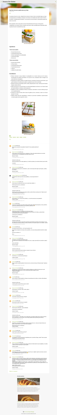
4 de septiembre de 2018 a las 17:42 (18, 347)
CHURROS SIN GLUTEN (20, 401)
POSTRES (24, 137)
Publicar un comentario (13, 371)
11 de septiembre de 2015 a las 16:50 (18, 217)
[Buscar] (16, 2)
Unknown (13, 261)
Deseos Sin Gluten (9, 1)
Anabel (13, 276)
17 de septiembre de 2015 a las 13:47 (18, 246)
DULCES (11, 137)
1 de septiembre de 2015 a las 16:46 (18, 187)
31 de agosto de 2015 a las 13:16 (18, 164)
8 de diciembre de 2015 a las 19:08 (18, 292)
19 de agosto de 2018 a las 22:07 (18, 333)
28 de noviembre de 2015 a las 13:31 (18, 279)
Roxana (13, 203)
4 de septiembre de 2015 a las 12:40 (18, 194)
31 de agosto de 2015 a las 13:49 (18, 172)
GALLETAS (14, 137)
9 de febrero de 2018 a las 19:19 (17, 327)
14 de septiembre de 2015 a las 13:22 (18, 235)
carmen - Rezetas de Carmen (17, 175)
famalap (13, 226)
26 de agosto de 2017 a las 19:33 (18, 303)
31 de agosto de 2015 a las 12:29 (18, 157)
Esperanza (14, 295)
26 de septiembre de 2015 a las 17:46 (18, 258)
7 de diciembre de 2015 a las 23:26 (18, 285)
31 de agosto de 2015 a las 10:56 (18, 149)
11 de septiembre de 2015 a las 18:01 (18, 224)
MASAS (18, 137)
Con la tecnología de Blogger (28, 411)
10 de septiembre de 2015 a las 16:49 (18, 207)
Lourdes (13, 145)
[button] (10, 13)
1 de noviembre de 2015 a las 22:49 (18, 265)
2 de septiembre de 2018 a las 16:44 (18, 339)
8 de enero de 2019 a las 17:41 (17, 354)
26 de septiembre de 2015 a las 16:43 (18, 251)
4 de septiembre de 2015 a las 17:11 (18, 200)
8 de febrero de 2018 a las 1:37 (17, 318)
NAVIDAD (21, 137)
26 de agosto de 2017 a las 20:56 (18, 312)
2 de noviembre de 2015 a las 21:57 (18, 274)
